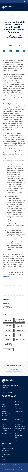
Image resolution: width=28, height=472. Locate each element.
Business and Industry (19, 428)
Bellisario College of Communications (8, 344)
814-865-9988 (13, 307)
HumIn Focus (11, 165)
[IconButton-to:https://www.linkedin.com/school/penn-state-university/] (9, 396)
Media (15, 440)
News (3, 404)
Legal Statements (22, 467)
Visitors (16, 433)
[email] (24, 51)
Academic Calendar (6, 428)
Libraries (4, 426)
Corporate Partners (6, 433)
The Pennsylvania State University (9, 465)
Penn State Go (5, 450)
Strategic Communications (6, 453)
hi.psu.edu (6, 276)
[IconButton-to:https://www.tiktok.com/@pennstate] (15, 396)
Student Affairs (18, 409)
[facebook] (4, 51)
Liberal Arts (8, 350)
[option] (7, 392)
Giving (8, 330)
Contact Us (4, 416)
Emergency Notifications (7, 448)
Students (20, 330)
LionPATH (4, 431)
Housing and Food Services (18, 412)
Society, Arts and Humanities (20, 320)
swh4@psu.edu (7, 306)
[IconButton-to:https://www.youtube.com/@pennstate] (12, 396)
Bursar (15, 406)
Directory (4, 424)
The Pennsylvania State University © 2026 (14, 469)
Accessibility (14, 467)
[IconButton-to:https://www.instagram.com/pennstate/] (3, 396)
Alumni (8, 339)
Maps (3, 422)
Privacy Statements (22, 465)
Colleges (4, 409)
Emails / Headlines (6, 446)
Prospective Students (19, 422)
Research (14, 16)
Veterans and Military (19, 431)
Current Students (18, 424)
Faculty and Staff (20, 334)
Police (3, 459)
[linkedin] (17, 51)
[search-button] (24, 1)
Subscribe (13, 370)
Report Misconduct (6, 457)
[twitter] (10, 51)
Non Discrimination (6, 467)
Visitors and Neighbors (8, 334)
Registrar (16, 404)
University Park (20, 339)
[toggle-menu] (25, 7)
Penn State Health (6, 413)
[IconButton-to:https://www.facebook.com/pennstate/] (6, 396)
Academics (8, 325)
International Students (19, 426)
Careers (4, 406)
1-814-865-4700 (9, 392)
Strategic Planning (20, 325)
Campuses (4, 411)
